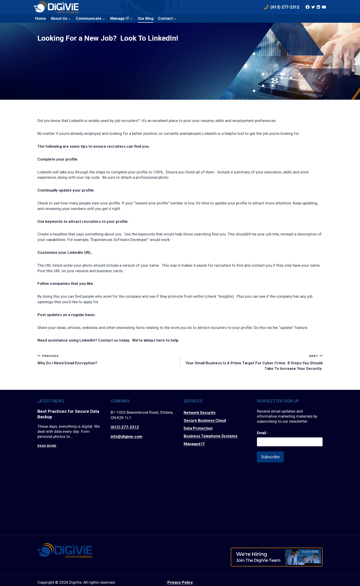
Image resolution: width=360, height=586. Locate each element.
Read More (46, 446)
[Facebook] (307, 7)
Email (262, 433)
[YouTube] (323, 7)
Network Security (200, 412)
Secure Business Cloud (205, 420)
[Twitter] (313, 7)
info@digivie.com (126, 436)
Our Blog (145, 18)
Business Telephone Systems (210, 436)
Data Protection (198, 428)
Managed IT (194, 444)
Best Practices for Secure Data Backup (70, 414)
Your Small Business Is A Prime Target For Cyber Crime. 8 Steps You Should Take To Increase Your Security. (253, 362)
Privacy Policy (180, 578)
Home (40, 18)
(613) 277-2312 (125, 427)
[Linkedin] (318, 7)
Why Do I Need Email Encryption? (106, 359)
